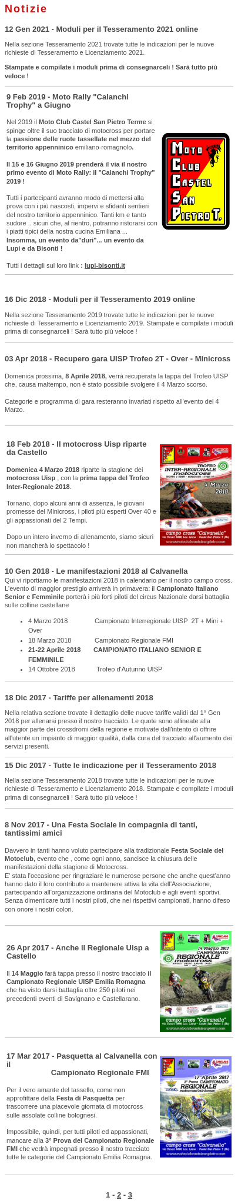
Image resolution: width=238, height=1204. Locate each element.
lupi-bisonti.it (105, 265)
